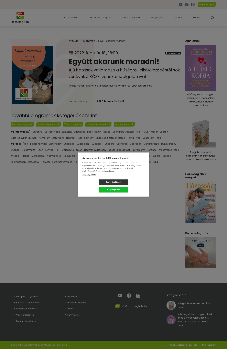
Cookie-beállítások (96, 186)
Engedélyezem (131, 186)
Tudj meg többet (89, 178)
